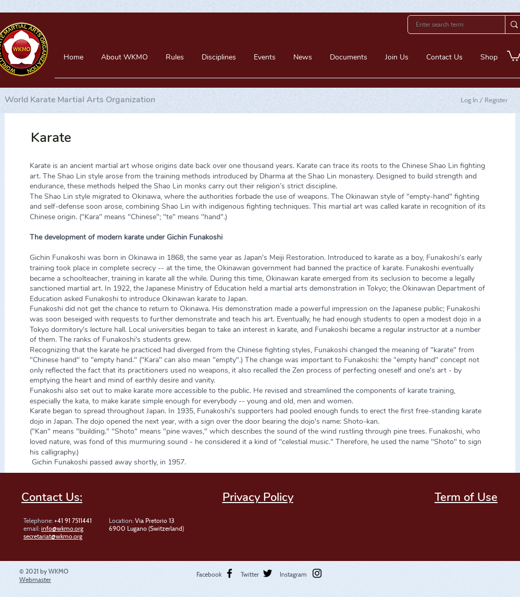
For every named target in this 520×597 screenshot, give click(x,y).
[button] (124, 61)
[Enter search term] (449, 24)
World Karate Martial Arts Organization (80, 99)
